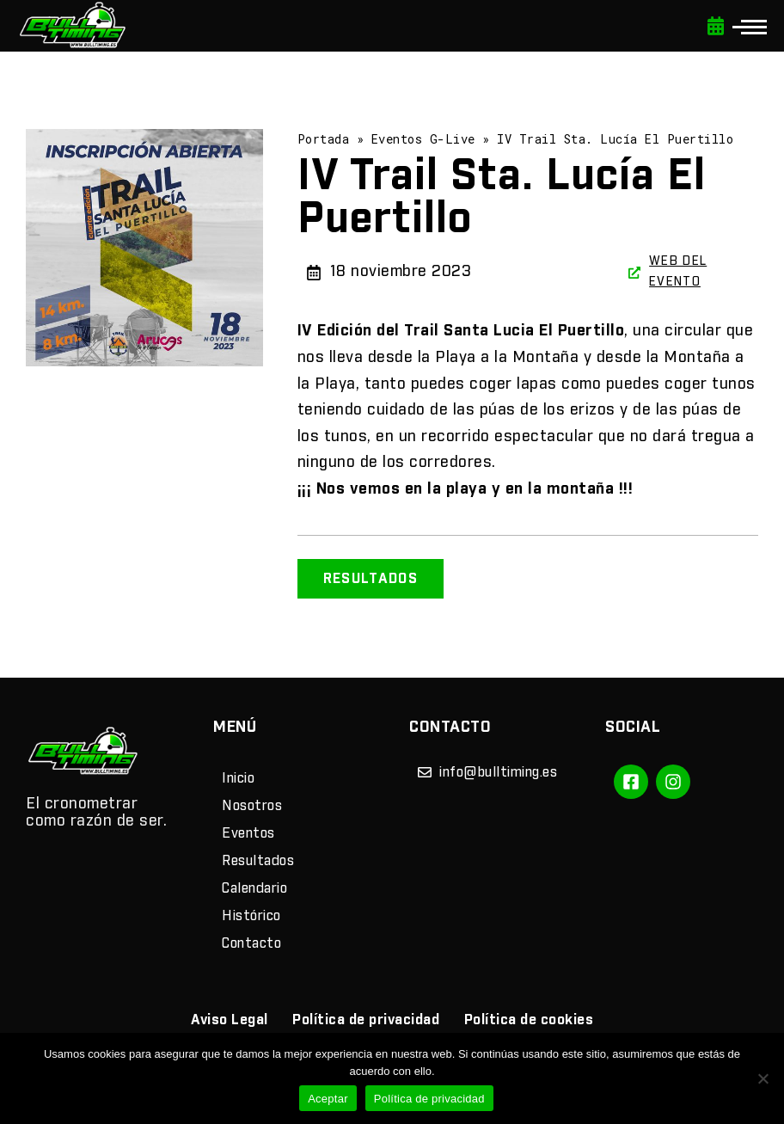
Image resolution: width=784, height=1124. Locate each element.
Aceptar (328, 1098)
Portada (323, 139)
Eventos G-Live (423, 139)
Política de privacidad (429, 1098)
